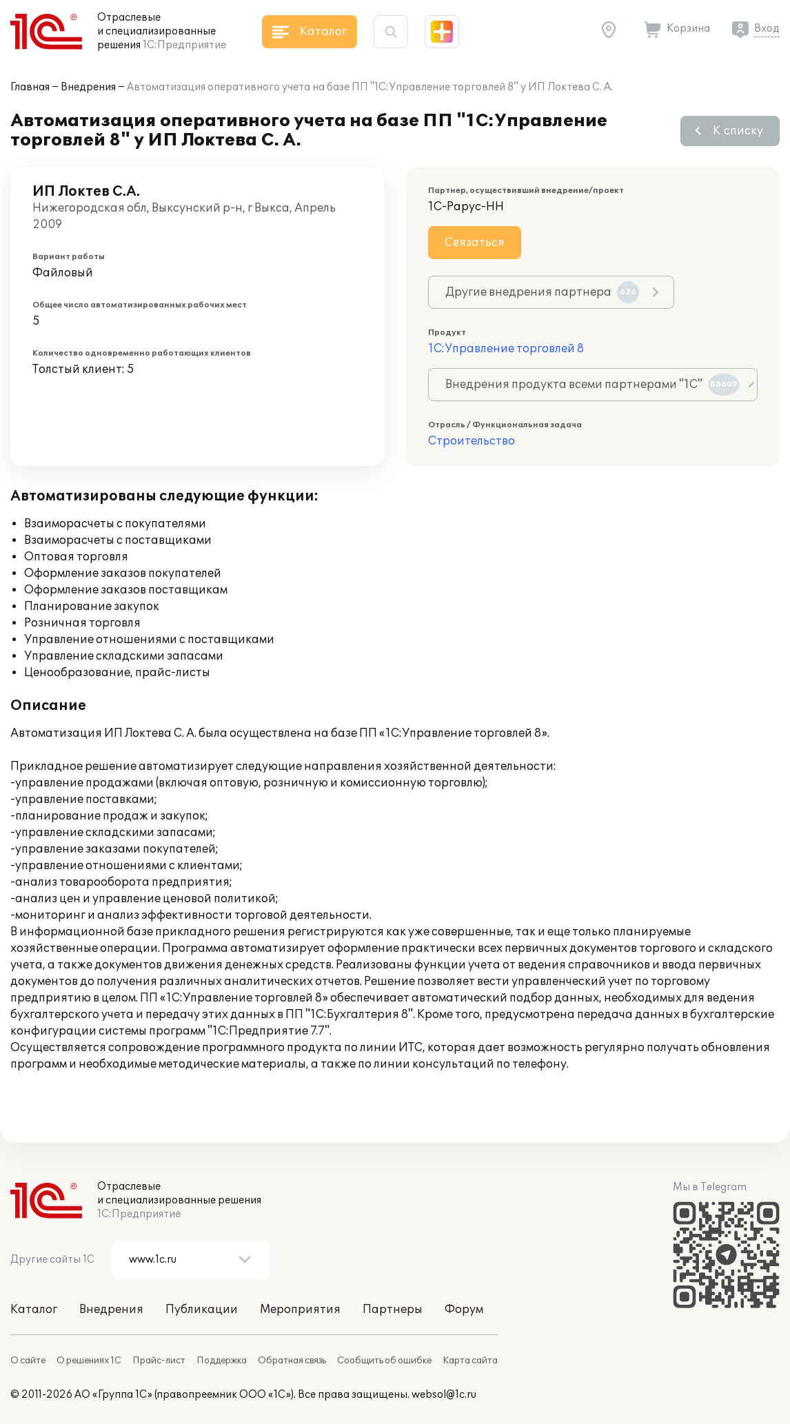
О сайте (27, 1360)
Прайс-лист (158, 1360)
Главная (30, 87)
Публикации (201, 1309)
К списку (738, 131)
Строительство (471, 441)
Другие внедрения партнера (542, 292)
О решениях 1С (89, 1360)
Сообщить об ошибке (384, 1360)
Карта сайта (470, 1360)
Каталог (33, 1309)
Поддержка (221, 1360)
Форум (464, 1309)
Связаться (475, 243)
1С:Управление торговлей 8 (506, 349)
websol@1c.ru (444, 1395)
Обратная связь (292, 1360)
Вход (767, 28)
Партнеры (393, 1309)
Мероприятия (300, 1309)
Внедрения (88, 87)
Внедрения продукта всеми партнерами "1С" (592, 385)
